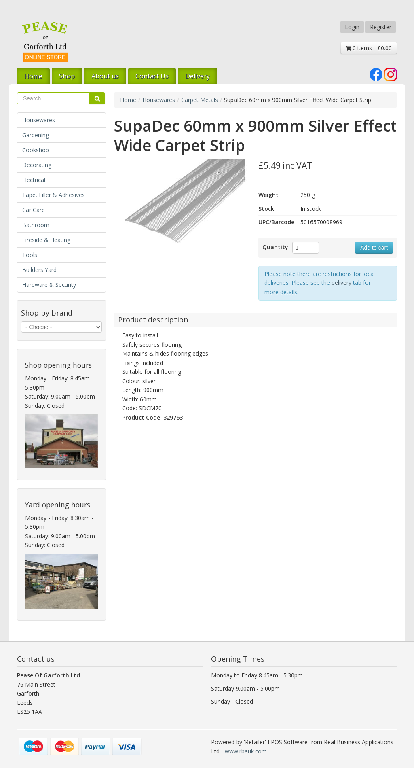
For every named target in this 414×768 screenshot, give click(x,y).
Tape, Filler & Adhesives (53, 195)
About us (105, 76)
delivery (341, 282)
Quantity (275, 247)
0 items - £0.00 (369, 48)
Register (380, 27)
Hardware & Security (49, 285)
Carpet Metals (199, 100)
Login (352, 27)
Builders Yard (39, 270)
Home (33, 76)
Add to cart (374, 247)
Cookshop (35, 150)
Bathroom (35, 225)
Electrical (33, 180)
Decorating (36, 165)
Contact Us (152, 76)
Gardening (35, 135)
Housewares (38, 120)
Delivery (197, 76)
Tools (29, 255)
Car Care (33, 210)
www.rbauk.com (246, 751)
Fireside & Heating (46, 240)
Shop (67, 76)
